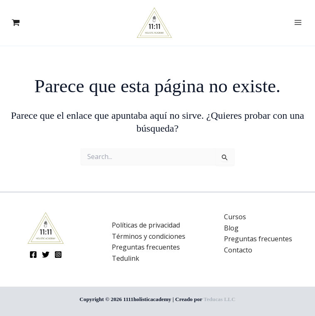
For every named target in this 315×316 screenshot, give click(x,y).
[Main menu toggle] (298, 22)
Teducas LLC (220, 299)
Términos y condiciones (148, 236)
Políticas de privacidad (146, 225)
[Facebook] (33, 254)
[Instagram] (58, 254)
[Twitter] (45, 254)
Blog (231, 228)
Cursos (235, 216)
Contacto (238, 250)
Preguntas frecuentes (146, 247)
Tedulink (125, 258)
